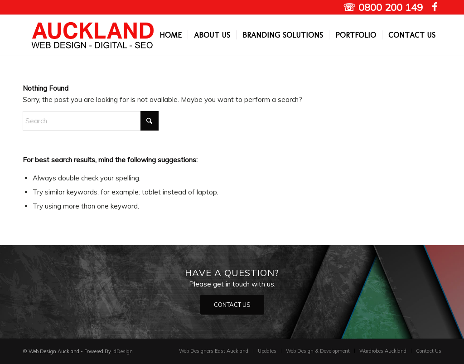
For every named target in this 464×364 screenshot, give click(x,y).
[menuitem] (171, 35)
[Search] (91, 121)
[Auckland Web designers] (93, 35)
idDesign (122, 351)
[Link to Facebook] (434, 7)
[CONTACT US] (232, 305)
